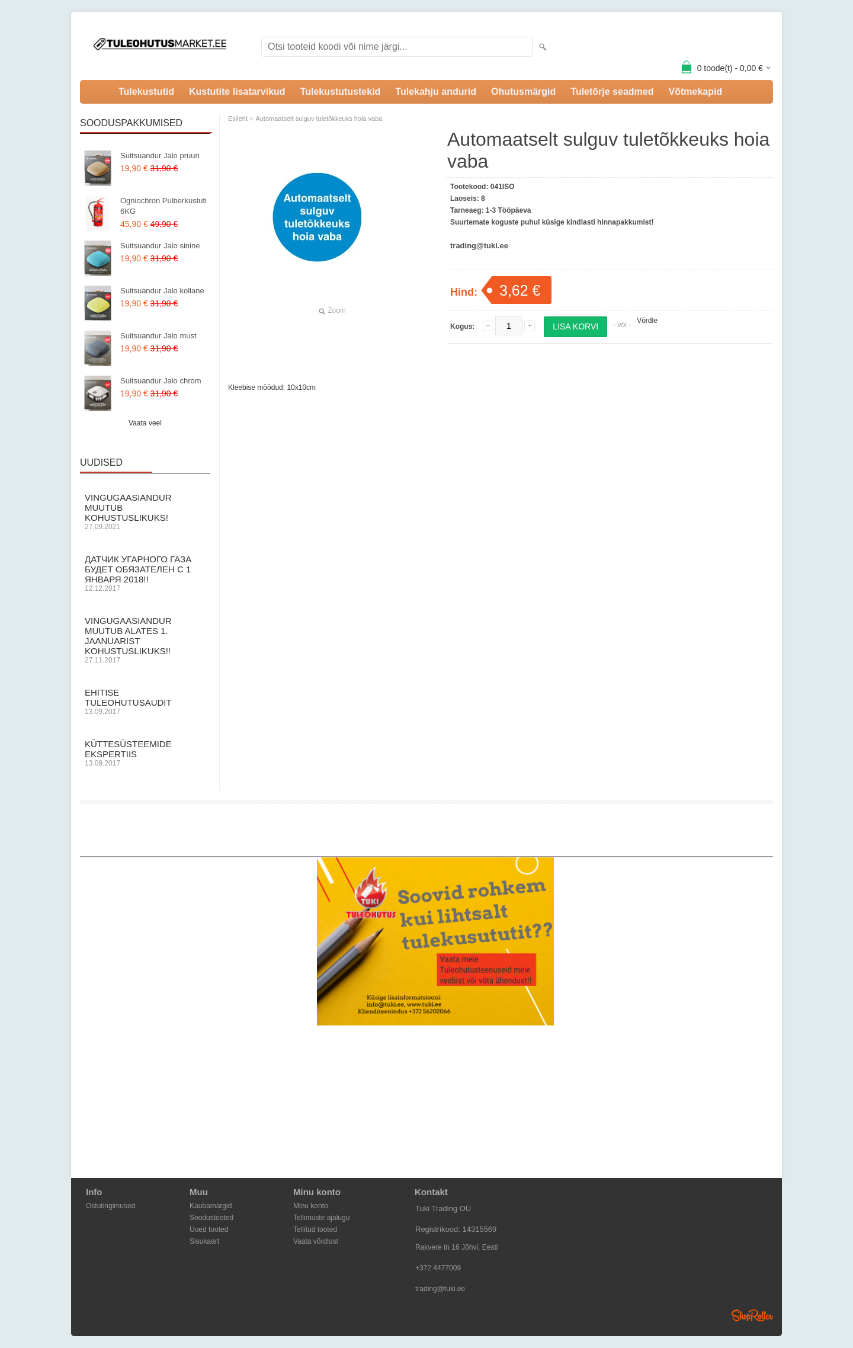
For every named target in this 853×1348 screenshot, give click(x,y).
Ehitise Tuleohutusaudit (145, 701)
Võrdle (647, 320)
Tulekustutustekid (340, 92)
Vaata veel (145, 423)
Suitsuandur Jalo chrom (160, 380)
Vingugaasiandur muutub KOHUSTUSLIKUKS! (145, 511)
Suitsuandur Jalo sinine (160, 245)
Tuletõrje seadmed (611, 92)
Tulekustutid (146, 92)
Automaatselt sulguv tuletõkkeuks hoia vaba (318, 118)
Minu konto (310, 1206)
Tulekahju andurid (435, 92)
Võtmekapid (695, 92)
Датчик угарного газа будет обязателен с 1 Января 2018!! (145, 573)
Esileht (238, 118)
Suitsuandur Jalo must (158, 335)
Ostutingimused (110, 1206)
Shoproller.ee (752, 1315)
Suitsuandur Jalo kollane (162, 290)
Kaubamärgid (211, 1206)
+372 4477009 (438, 1268)
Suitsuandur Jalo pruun (160, 155)
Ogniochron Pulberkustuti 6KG (163, 206)
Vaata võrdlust (315, 1241)
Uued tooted (209, 1229)
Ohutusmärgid (523, 92)
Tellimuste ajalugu (321, 1217)
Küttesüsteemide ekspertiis (145, 753)
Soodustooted (211, 1217)
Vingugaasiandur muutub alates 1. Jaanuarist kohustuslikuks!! (145, 640)
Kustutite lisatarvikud (237, 92)
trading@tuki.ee (440, 1289)
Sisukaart (204, 1241)
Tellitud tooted (315, 1229)
